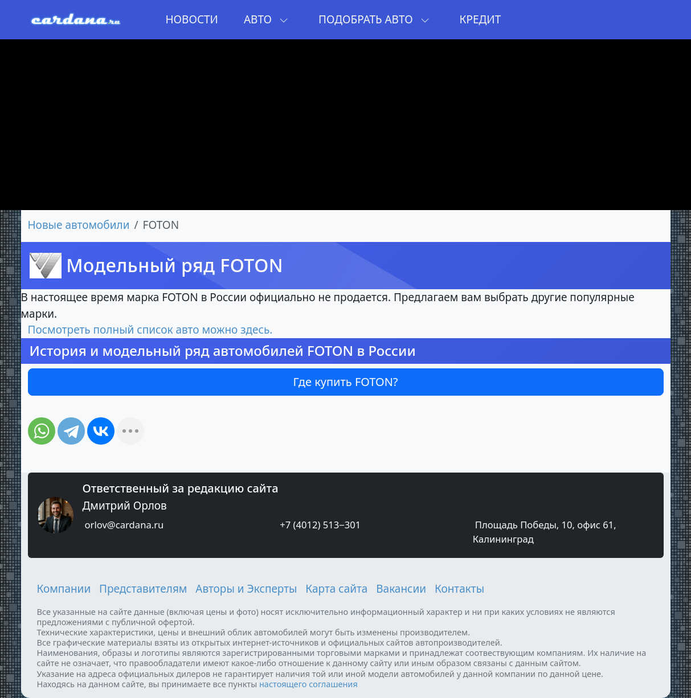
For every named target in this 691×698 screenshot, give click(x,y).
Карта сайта (336, 588)
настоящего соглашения (308, 683)
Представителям (143, 588)
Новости (192, 19)
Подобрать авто (374, 19)
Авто (266, 19)
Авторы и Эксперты (246, 588)
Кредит (480, 19)
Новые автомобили (79, 224)
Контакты (459, 588)
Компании (64, 588)
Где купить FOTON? (345, 381)
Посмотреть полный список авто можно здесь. (150, 329)
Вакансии (401, 588)
